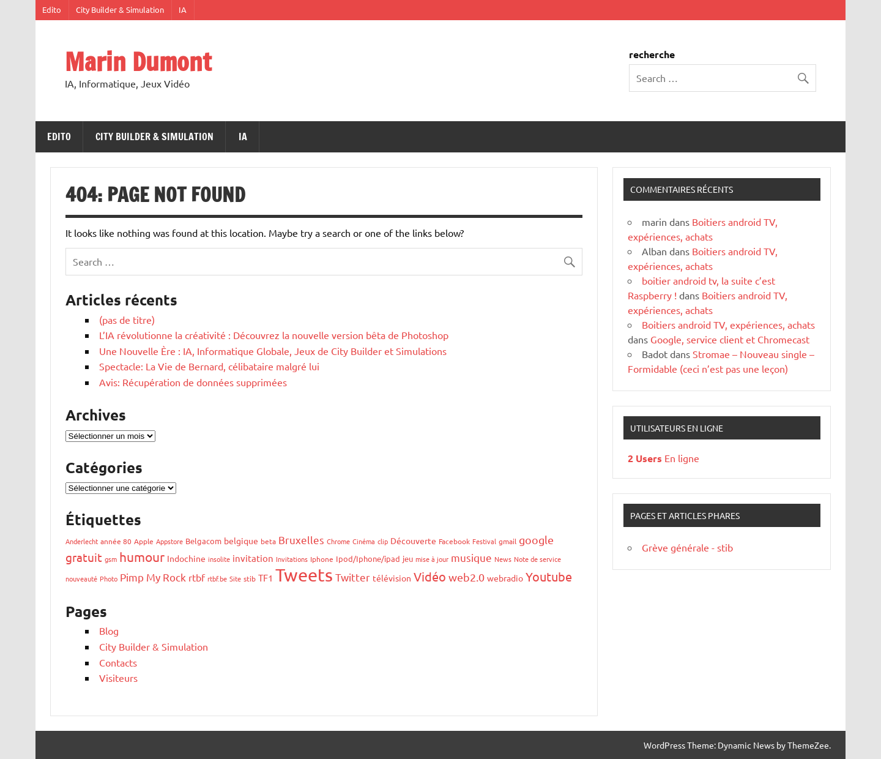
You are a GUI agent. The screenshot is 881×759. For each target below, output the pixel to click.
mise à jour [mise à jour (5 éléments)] (431, 559)
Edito (51, 9)
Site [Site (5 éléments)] (235, 578)
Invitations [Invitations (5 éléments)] (292, 559)
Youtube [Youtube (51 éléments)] (549, 576)
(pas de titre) (127, 319)
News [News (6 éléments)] (502, 559)
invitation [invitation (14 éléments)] (252, 558)
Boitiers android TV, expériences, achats (728, 324)
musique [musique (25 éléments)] (471, 557)
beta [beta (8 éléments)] (268, 541)
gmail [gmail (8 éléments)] (507, 541)
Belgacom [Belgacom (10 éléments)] (203, 541)
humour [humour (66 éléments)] (142, 556)
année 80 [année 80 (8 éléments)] (116, 541)
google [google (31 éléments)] (536, 539)
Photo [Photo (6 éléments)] (108, 578)
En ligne (663, 458)
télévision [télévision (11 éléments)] (392, 577)
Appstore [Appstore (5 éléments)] (169, 541)
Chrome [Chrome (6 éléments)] (338, 541)
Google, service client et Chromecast (729, 339)
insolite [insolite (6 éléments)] (219, 559)
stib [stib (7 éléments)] (249, 578)
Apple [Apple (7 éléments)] (144, 541)
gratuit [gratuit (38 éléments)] (83, 557)
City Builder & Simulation (120, 9)
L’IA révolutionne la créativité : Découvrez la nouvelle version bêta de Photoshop (273, 335)
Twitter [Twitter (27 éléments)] (352, 576)
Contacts (118, 662)
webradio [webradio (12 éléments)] (505, 577)
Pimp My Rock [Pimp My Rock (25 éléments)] (153, 576)
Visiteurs (118, 677)
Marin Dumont (138, 61)
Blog (109, 630)
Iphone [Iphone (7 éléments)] (321, 559)
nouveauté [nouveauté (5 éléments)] (81, 578)
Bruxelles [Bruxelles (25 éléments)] (301, 539)
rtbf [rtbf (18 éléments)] (196, 577)
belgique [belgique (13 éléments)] (241, 540)
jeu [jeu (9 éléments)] (408, 558)
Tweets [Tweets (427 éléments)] (304, 574)
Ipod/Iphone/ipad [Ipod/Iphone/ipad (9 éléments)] (368, 558)
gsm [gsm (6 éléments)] (111, 559)
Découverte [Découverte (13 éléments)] (413, 540)
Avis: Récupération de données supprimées (193, 382)
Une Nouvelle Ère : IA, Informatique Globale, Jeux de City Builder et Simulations (273, 351)
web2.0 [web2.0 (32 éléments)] (466, 576)
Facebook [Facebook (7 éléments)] (454, 541)
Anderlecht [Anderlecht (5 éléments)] (81, 541)
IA (183, 9)
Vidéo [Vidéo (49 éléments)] (430, 576)
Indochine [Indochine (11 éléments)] (186, 558)
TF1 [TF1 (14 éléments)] (265, 577)
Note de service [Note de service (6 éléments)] (537, 559)
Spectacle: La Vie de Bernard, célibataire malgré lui (209, 366)
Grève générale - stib (687, 547)
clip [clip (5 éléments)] (382, 541)
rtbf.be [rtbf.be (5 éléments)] (217, 578)
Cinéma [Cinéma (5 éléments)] (363, 541)
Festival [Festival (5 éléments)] (484, 541)
